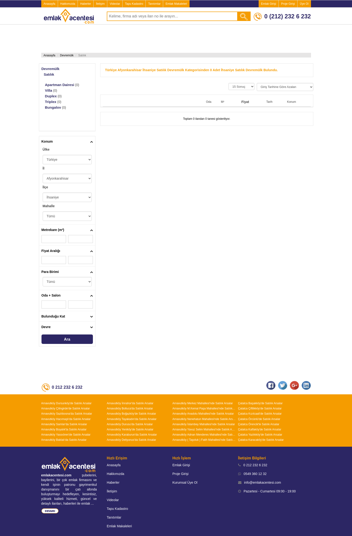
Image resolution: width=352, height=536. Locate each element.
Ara (67, 339)
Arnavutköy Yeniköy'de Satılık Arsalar (130, 429)
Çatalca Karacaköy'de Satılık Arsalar (261, 439)
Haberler (85, 3)
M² (222, 101)
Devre (46, 327)
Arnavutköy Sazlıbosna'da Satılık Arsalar (66, 413)
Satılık (49, 74)
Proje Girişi (288, 3)
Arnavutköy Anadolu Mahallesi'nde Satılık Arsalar (203, 413)
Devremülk (67, 55)
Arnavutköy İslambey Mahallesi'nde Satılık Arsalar (203, 424)
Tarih (269, 101)
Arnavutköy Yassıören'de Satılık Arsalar (66, 434)
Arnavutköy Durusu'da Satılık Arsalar (130, 424)
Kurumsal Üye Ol (184, 482)
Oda (208, 101)
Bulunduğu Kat (53, 316)
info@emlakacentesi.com (259, 482)
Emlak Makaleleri (176, 3)
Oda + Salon (51, 295)
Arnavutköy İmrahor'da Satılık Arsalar (130, 403)
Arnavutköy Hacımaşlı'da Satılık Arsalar (66, 419)
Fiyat (245, 102)
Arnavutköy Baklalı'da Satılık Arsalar (64, 439)
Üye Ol (304, 3)
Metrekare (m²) (52, 230)
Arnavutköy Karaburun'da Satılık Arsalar (132, 434)
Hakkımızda (67, 3)
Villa (48, 90)
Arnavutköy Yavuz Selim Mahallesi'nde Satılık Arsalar (204, 429)
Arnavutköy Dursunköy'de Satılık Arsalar (66, 403)
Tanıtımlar (154, 3)
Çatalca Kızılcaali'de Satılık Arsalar (260, 413)
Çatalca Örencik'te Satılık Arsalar (258, 424)
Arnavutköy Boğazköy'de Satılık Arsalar (131, 413)
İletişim (100, 3)
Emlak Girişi (268, 3)
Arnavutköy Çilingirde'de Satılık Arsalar (65, 408)
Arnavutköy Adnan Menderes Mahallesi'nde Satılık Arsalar (204, 434)
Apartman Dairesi (59, 85)
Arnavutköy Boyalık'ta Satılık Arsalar (64, 429)
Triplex (50, 102)
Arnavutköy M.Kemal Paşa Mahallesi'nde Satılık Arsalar (204, 408)
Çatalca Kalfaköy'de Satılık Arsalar (259, 429)
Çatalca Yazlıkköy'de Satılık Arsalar (260, 434)
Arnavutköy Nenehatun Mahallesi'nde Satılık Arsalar (204, 419)
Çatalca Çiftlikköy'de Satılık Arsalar (260, 408)
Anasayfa (49, 3)
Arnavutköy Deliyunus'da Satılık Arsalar (131, 439)
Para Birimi (50, 272)
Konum (47, 141)
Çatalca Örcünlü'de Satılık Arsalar (259, 419)
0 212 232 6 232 (252, 465)
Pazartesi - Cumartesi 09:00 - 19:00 (267, 491)
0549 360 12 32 (252, 474)
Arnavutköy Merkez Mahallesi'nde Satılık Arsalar (202, 403)
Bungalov (53, 107)
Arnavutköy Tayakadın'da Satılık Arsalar (132, 419)
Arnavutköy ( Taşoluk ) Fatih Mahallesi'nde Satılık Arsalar (204, 439)
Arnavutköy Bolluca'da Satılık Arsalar (130, 408)
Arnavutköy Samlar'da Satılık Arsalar (64, 424)
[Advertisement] (176, 38)
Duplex (51, 96)
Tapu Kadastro (134, 3)
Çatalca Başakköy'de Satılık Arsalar (260, 403)
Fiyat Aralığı (50, 251)
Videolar (115, 3)
